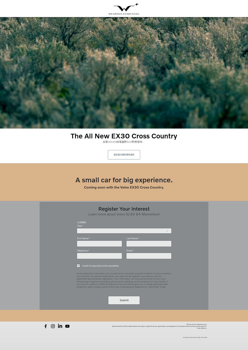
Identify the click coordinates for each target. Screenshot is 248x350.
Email (129, 251)
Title (79, 226)
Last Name (132, 238)
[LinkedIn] (60, 326)
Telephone (82, 251)
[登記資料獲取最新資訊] (124, 154)
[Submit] (124, 300)
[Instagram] (52, 326)
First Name (82, 238)
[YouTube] (67, 326)
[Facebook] (45, 326)
